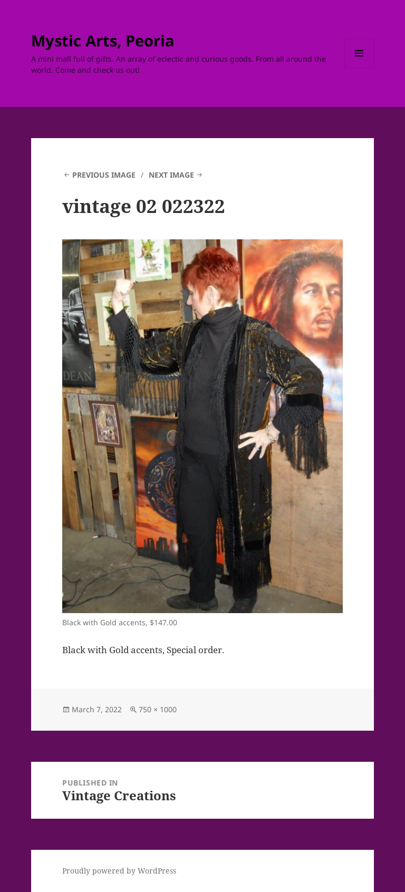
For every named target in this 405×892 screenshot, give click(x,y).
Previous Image (104, 175)
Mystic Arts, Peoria (103, 40)
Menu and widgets (359, 67)
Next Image (171, 175)
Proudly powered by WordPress (119, 871)
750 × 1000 (158, 709)
